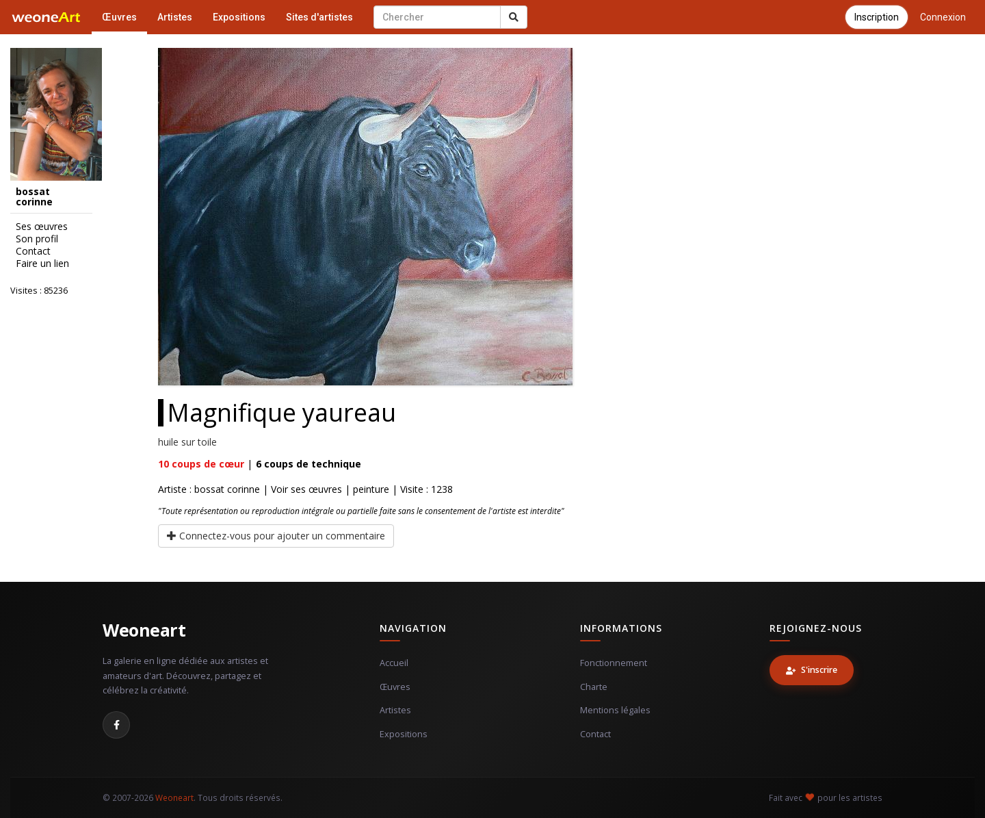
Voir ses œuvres (306, 489)
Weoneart (144, 629)
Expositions (239, 17)
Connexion (943, 17)
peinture (371, 489)
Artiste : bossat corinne (209, 489)
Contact (33, 251)
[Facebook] (116, 725)
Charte (593, 687)
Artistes (174, 17)
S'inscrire (811, 670)
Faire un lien (42, 263)
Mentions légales (615, 710)
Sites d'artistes (319, 17)
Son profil (37, 239)
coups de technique (308, 463)
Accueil (394, 663)
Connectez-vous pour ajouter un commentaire (276, 535)
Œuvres (119, 17)
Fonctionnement (613, 663)
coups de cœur (201, 463)
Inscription (876, 17)
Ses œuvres (42, 226)
